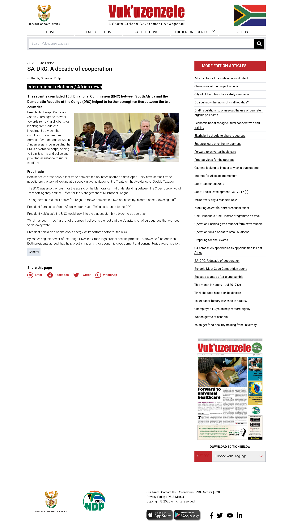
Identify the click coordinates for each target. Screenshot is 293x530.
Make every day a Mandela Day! (215, 200)
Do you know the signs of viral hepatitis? (221, 102)
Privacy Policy (156, 497)
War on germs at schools (211, 317)
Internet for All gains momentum (215, 176)
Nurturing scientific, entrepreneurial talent (221, 208)
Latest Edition (98, 32)
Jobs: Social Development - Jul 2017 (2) (221, 192)
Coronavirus (186, 492)
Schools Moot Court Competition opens (220, 269)
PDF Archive (204, 492)
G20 (217, 492)
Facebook (58, 275)
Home (51, 32)
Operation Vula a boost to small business (221, 232)
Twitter (82, 275)
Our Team (152, 492)
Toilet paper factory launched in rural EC (220, 301)
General (34, 252)
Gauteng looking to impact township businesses (226, 168)
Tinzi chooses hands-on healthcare (217, 293)
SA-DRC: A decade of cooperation (217, 261)
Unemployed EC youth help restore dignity (222, 309)
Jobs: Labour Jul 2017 (209, 184)
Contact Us (168, 492)
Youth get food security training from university (225, 325)
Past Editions (146, 32)
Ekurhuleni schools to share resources (219, 135)
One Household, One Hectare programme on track (227, 216)
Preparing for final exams (211, 240)
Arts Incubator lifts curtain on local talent (221, 78)
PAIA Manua (176, 497)
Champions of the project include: (216, 86)
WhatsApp (106, 275)
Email (35, 275)
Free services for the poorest (214, 160)
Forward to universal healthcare (215, 152)
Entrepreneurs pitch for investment (217, 144)
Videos (242, 32)
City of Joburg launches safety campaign (221, 94)
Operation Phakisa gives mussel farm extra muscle (228, 224)
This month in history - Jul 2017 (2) (217, 285)
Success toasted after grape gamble (218, 277)
